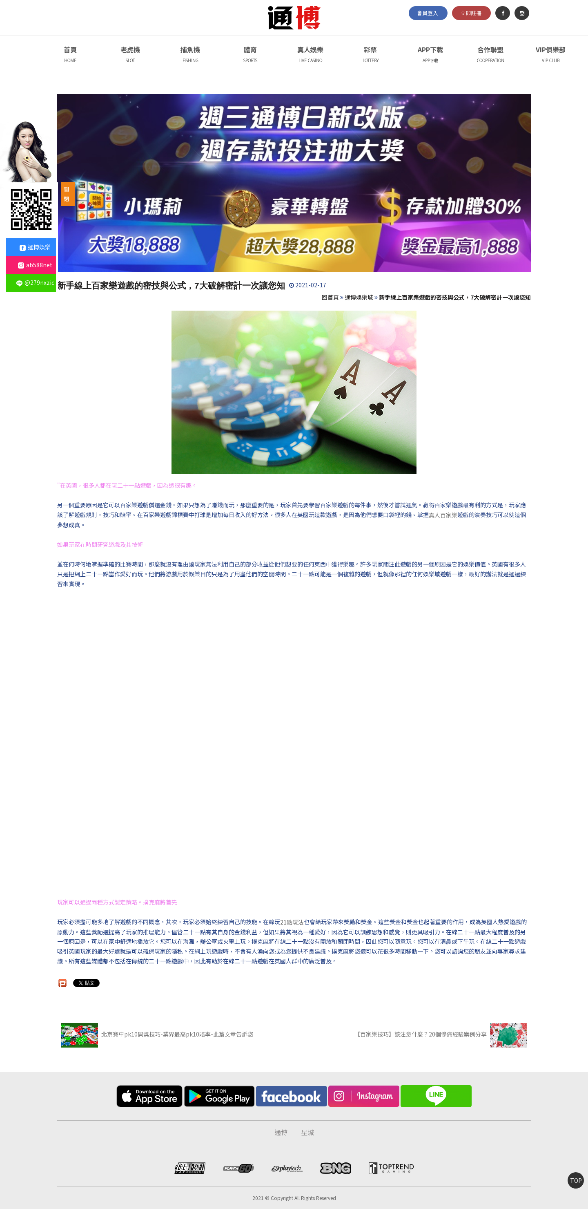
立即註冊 (470, 13)
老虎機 (130, 55)
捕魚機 (190, 55)
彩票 (370, 55)
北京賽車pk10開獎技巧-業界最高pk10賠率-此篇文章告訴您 (157, 1034)
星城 (307, 1132)
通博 (280, 1132)
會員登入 (427, 13)
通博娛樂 (35, 247)
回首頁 (330, 297)
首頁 (70, 55)
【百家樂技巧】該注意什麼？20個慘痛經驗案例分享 (440, 1034)
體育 (250, 55)
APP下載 (430, 55)
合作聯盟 (490, 55)
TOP (576, 1180)
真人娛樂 (310, 55)
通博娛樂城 (359, 297)
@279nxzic (35, 282)
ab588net (35, 265)
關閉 (66, 194)
